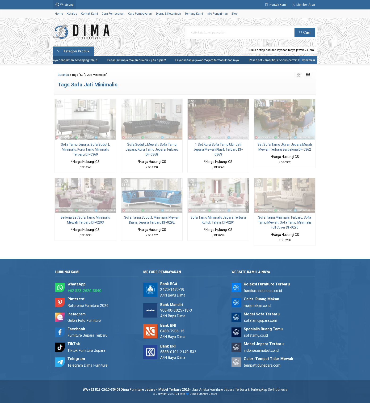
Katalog (72, 13)
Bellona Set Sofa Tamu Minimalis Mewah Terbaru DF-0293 (85, 220)
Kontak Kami (89, 13)
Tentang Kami (194, 13)
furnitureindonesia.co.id (263, 290)
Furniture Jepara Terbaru (87, 335)
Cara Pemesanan (113, 13)
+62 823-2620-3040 (84, 290)
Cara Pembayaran (140, 13)
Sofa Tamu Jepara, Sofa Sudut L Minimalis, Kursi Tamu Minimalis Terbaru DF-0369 (85, 149)
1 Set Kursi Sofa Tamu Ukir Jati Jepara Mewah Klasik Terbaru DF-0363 (218, 149)
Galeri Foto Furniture (84, 320)
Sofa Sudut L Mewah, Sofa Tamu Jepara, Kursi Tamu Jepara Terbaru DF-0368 (152, 149)
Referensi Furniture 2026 (88, 305)
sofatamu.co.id (256, 335)
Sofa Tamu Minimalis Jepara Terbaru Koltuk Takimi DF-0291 (218, 220)
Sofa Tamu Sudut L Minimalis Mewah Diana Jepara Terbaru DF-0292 (152, 220)
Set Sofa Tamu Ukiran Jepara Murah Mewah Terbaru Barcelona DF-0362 (284, 147)
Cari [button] (304, 32)
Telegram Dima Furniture (87, 365)
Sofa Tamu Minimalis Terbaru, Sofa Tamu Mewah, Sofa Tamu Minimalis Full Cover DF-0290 (284, 222)
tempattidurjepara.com (262, 365)
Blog (234, 13)
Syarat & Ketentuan (168, 13)
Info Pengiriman (217, 13)
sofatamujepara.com (260, 320)
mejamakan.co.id (257, 305)
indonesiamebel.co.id (261, 350)
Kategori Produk (73, 51)
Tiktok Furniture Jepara (86, 350)
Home (59, 13)
